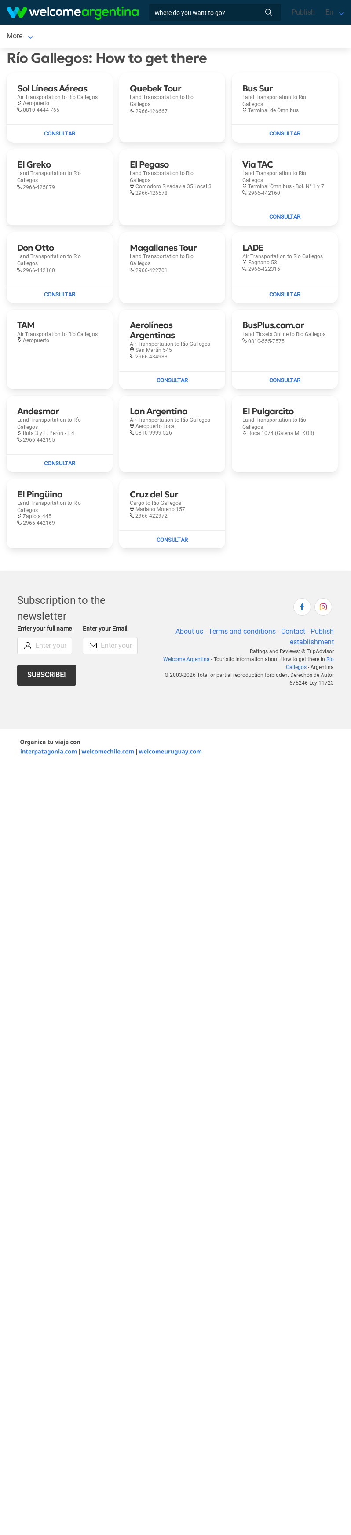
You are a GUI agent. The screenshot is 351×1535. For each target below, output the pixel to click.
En (329, 12)
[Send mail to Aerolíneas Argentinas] (172, 380)
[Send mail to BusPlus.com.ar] (285, 380)
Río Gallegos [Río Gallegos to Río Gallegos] (26, 36)
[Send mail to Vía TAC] (285, 217)
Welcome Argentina (186, 659)
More (64, 36)
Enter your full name (44, 628)
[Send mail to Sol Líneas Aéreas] (60, 134)
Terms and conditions (242, 631)
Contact (293, 631)
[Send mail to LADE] (285, 294)
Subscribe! (46, 675)
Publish (303, 12)
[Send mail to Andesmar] (60, 463)
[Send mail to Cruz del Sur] (172, 539)
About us (189, 631)
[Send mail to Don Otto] (60, 294)
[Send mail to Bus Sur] (285, 134)
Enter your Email (105, 628)
